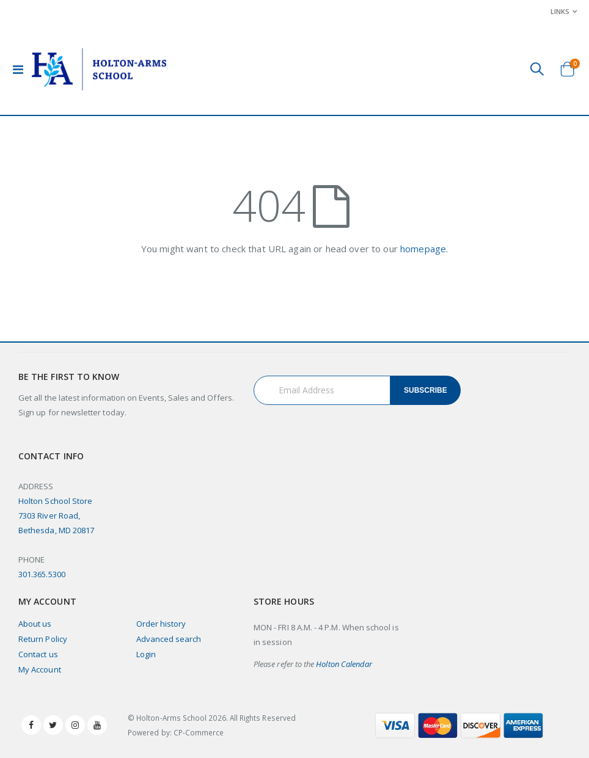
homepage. (424, 248)
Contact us (38, 654)
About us (35, 623)
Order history (161, 623)
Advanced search (169, 638)
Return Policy (42, 638)
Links (560, 11)
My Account (39, 669)
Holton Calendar (344, 663)
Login (146, 654)
